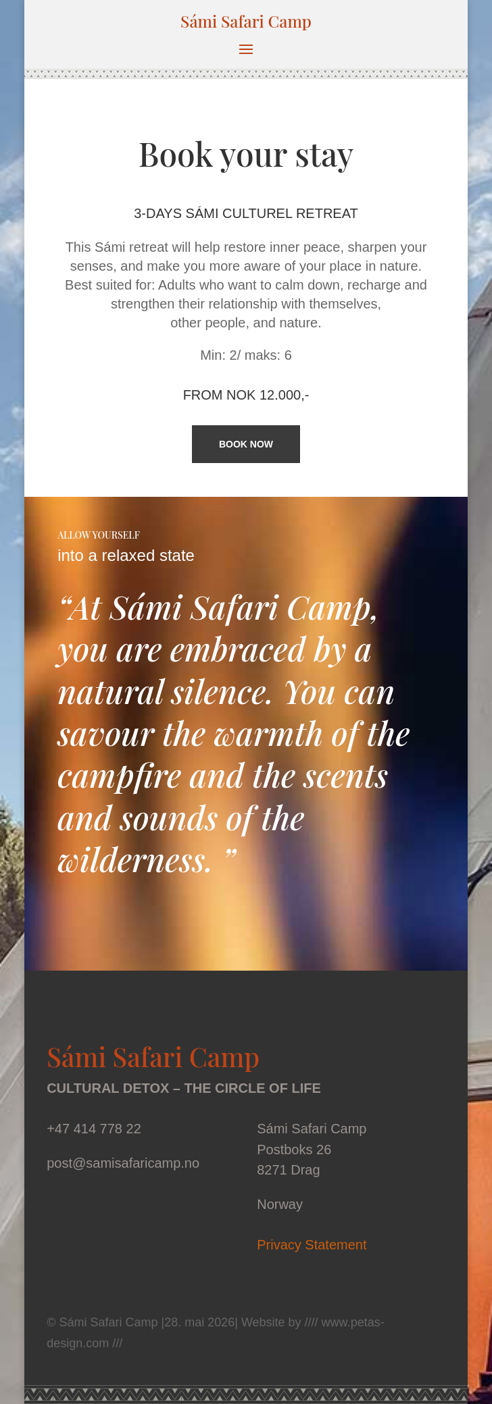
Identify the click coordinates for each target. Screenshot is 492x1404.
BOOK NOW (246, 444)
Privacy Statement (311, 1244)
